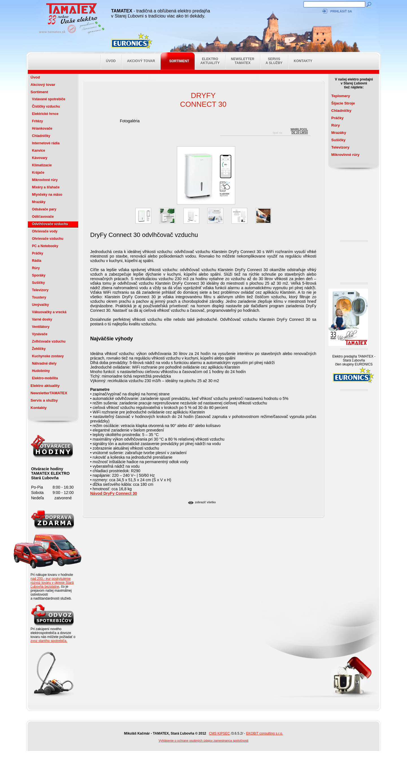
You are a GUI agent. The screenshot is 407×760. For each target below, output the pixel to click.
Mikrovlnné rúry (45, 180)
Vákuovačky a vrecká (49, 312)
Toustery (39, 297)
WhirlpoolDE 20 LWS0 (299, 130)
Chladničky (41, 136)
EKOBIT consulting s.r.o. (264, 733)
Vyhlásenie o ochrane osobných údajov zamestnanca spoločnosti (203, 740)
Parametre (100, 389)
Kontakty (303, 61)
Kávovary (39, 158)
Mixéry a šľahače (46, 187)
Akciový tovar (141, 61)
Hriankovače (42, 128)
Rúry (36, 268)
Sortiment (179, 61)
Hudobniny (41, 371)
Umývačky (40, 305)
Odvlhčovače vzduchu (50, 224)
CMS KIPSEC (219, 733)
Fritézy (37, 121)
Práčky (37, 253)
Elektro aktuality (210, 61)
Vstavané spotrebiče (48, 99)
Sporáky (39, 275)
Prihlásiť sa (341, 11)
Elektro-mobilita (45, 378)
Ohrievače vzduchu (47, 239)
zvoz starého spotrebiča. (49, 641)
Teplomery (340, 96)
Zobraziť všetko (205, 502)
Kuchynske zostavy (48, 356)
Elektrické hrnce (45, 114)
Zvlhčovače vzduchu (49, 341)
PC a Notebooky (45, 246)
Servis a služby (274, 61)
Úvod (111, 61)
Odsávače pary (44, 209)
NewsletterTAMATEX (242, 61)
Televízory (40, 290)
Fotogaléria (130, 121)
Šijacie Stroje (343, 103)
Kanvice (38, 151)
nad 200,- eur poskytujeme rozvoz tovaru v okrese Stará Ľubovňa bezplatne (52, 583)
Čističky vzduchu (46, 106)
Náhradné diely (44, 363)
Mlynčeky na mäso (47, 195)
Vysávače (39, 334)
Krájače (38, 173)
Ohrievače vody (44, 231)
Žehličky (39, 349)
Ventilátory (40, 327)
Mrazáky (39, 202)
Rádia (36, 261)
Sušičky (38, 283)
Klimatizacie (42, 165)
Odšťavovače (43, 217)
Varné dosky (42, 319)
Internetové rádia (46, 143)
